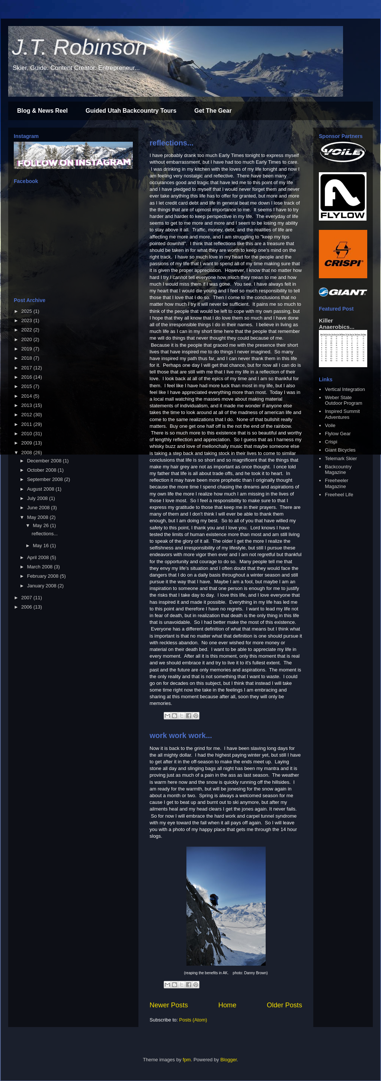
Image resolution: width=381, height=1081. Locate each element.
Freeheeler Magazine (336, 483)
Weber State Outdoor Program (343, 400)
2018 (27, 358)
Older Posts (284, 1005)
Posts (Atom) (193, 1020)
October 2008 (42, 470)
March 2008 (40, 567)
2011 (27, 424)
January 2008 (42, 585)
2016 (27, 377)
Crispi (331, 442)
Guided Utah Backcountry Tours (131, 111)
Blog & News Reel (42, 111)
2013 (27, 405)
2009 (27, 443)
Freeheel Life (339, 494)
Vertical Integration (345, 389)
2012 (27, 414)
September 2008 (45, 479)
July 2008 (38, 498)
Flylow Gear (337, 433)
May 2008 (38, 517)
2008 (27, 452)
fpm (187, 1059)
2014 (27, 396)
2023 (27, 320)
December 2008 (45, 460)
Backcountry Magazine (338, 469)
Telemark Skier (341, 458)
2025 (27, 311)
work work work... (181, 735)
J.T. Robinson (80, 47)
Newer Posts (169, 1005)
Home (227, 1005)
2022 (27, 330)
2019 (27, 349)
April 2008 (38, 557)
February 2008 (43, 576)
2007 (27, 597)
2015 (27, 386)
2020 (27, 339)
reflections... (171, 143)
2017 (27, 368)
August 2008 (41, 489)
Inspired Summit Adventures (342, 414)
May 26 (41, 525)
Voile (330, 425)
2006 (27, 607)
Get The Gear (212, 111)
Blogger (228, 1059)
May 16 (41, 545)
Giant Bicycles (340, 450)
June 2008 (39, 507)
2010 (27, 433)
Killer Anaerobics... (336, 323)
